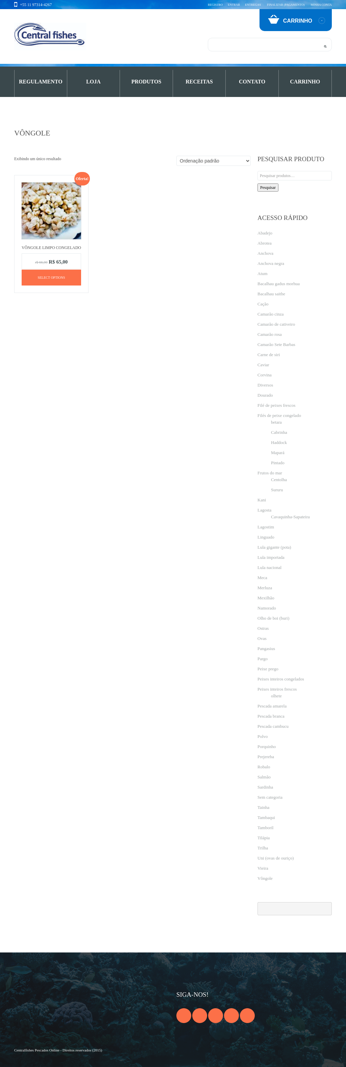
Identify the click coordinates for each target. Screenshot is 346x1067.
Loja (93, 81)
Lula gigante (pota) (274, 547)
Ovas (262, 638)
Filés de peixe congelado (279, 415)
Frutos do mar (269, 472)
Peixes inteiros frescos (277, 689)
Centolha (279, 479)
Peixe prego (267, 668)
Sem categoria (269, 797)
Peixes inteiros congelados (280, 678)
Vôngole (265, 878)
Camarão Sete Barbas (276, 344)
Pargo (262, 658)
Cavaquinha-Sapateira (290, 516)
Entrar (234, 4)
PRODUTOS (146, 81)
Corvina (264, 374)
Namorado (266, 608)
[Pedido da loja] (213, 161)
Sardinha (265, 787)
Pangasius (266, 648)
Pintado (278, 462)
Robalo (263, 766)
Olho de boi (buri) (273, 618)
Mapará (278, 452)
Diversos (265, 385)
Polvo (262, 736)
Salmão (264, 776)
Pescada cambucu (273, 726)
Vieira (262, 868)
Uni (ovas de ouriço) (275, 858)
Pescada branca (271, 716)
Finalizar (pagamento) (285, 4)
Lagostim (265, 526)
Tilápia (263, 837)
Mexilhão (265, 597)
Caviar (263, 364)
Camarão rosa (269, 334)
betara (276, 422)
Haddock (279, 442)
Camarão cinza (270, 314)
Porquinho (266, 746)
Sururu (277, 489)
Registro (215, 4)
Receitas (199, 81)
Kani (261, 499)
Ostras (263, 628)
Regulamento (41, 81)
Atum (262, 273)
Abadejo (264, 232)
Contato (252, 81)
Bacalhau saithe (271, 293)
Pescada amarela (272, 706)
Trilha (262, 847)
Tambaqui (266, 817)
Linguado (265, 537)
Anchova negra (270, 263)
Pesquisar (268, 187)
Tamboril (265, 827)
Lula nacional (269, 567)
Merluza (264, 587)
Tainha (263, 807)
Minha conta (321, 4)
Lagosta (264, 510)
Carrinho (305, 81)
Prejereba (265, 756)
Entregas (253, 4)
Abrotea (264, 243)
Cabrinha (279, 432)
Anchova (265, 253)
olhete (276, 695)
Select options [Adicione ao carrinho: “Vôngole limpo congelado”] (51, 277)
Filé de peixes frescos (276, 405)
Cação (262, 303)
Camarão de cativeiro (276, 324)
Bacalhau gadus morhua (278, 283)
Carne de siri (268, 354)
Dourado (265, 395)
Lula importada (271, 557)
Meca (262, 577)
